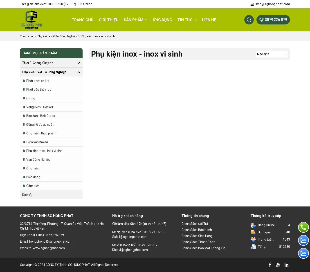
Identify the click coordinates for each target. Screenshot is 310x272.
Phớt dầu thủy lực (38, 89)
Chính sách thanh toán (198, 242)
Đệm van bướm (37, 142)
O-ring (30, 98)
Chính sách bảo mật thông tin (203, 248)
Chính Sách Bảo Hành (197, 230)
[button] (249, 19)
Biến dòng (33, 177)
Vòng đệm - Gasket (39, 107)
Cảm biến (33, 186)
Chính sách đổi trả (195, 224)
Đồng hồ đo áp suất (40, 124)
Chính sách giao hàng (197, 236)
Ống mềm (33, 168)
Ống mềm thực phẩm (41, 133)
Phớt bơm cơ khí (37, 81)
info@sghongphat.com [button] (270, 4)
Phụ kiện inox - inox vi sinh (98, 36)
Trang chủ (26, 36)
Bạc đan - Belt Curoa (40, 116)
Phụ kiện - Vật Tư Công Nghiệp (57, 36)
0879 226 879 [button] (273, 20)
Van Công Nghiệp (38, 159)
